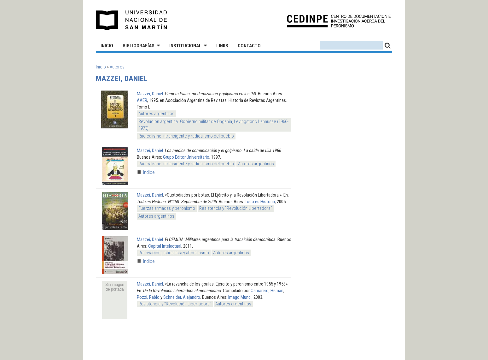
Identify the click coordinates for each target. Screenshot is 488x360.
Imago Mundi (240, 297)
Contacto (249, 46)
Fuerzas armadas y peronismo (166, 208)
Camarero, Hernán (267, 290)
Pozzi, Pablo (148, 297)
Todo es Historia (260, 201)
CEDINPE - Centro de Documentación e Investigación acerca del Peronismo (339, 20)
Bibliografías (138, 46)
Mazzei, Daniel (150, 94)
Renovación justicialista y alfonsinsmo (173, 253)
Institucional (185, 46)
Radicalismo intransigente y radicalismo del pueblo (186, 136)
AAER (142, 100)
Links (222, 46)
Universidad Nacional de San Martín (131, 20)
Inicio (107, 46)
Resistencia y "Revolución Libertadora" (235, 208)
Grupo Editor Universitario (186, 157)
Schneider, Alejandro (181, 297)
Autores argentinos (156, 113)
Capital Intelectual (164, 246)
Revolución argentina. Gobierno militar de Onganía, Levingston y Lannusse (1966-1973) (213, 125)
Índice (149, 172)
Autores (117, 67)
